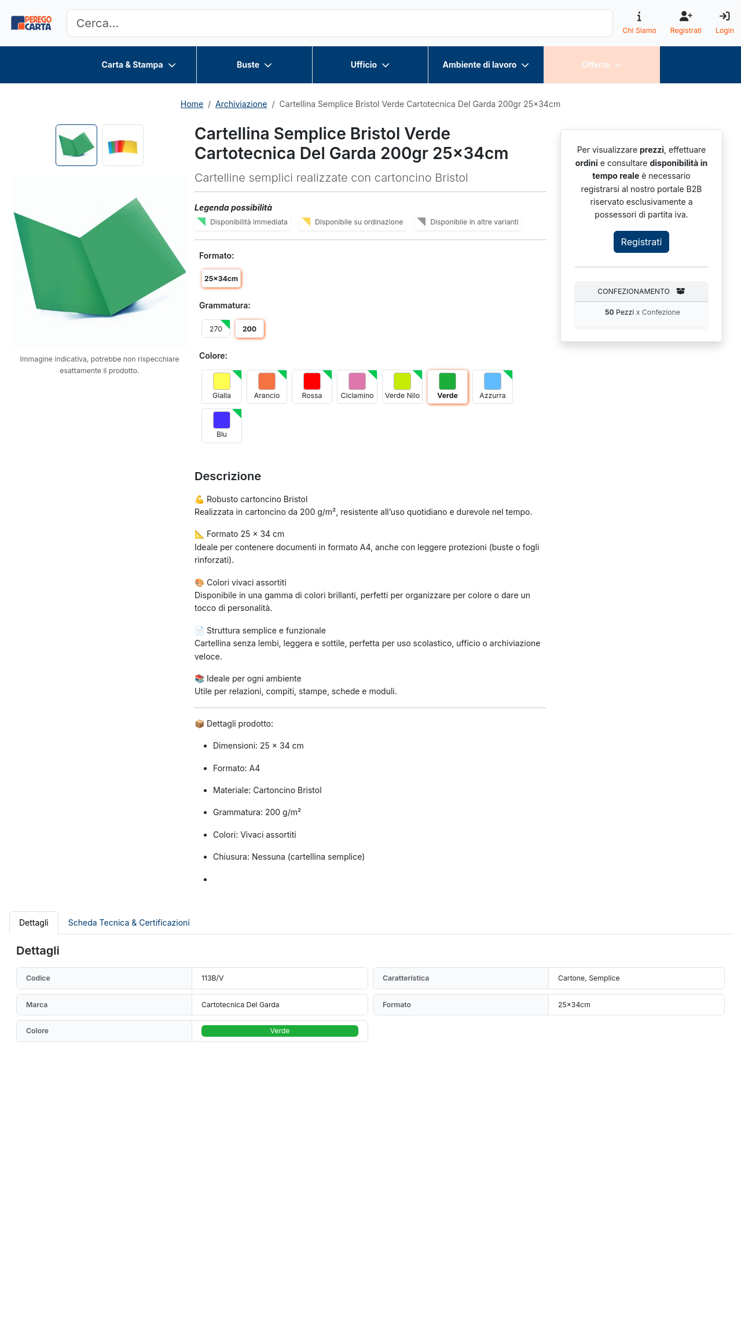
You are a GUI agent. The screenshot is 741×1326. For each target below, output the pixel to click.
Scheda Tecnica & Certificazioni (129, 922)
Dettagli (34, 922)
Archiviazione (241, 104)
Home (192, 104)
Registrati (641, 242)
